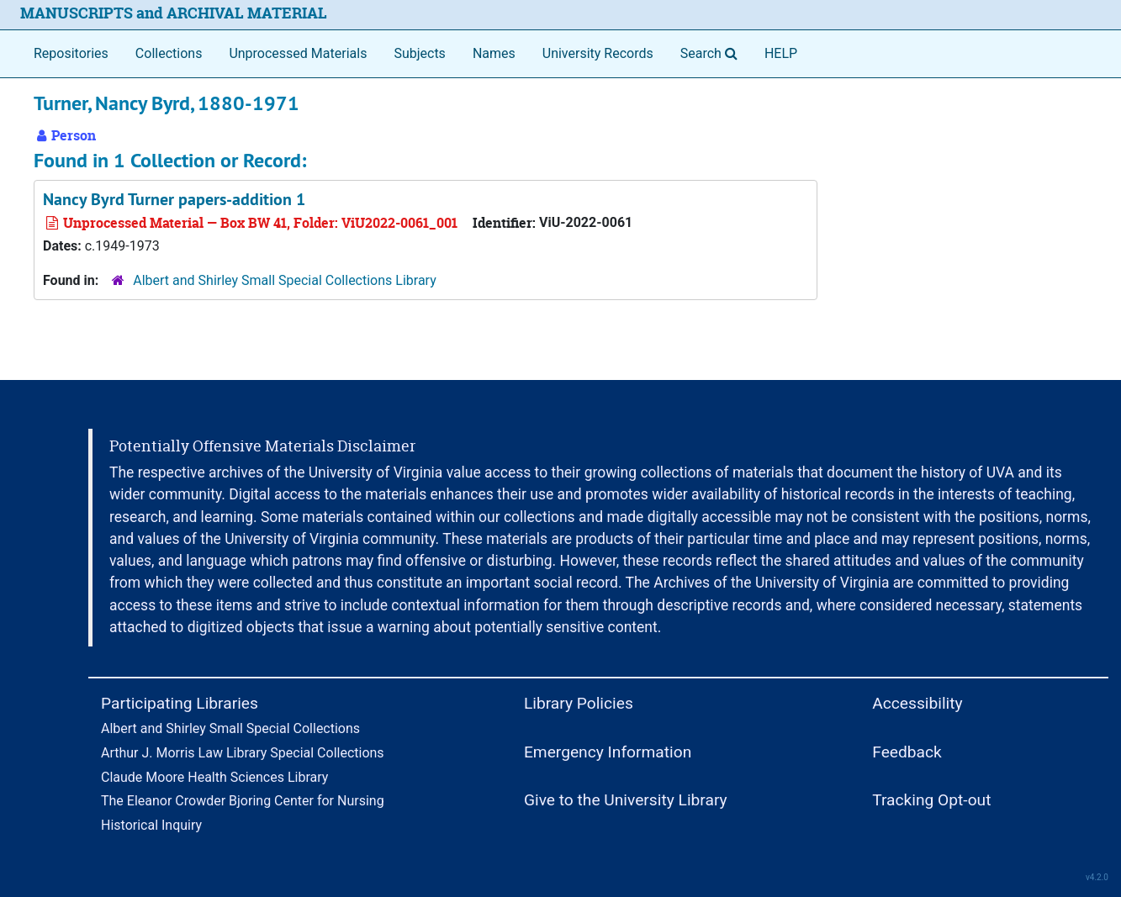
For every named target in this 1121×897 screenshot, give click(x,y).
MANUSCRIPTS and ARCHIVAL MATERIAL (173, 13)
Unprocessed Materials (298, 53)
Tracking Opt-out (931, 800)
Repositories (71, 53)
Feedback (907, 752)
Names (494, 53)
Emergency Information (607, 752)
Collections (169, 53)
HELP (780, 53)
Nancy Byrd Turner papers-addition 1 (174, 199)
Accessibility (917, 703)
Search (712, 52)
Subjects (419, 53)
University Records (597, 53)
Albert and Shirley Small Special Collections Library (284, 280)
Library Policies (578, 703)
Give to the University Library (625, 800)
